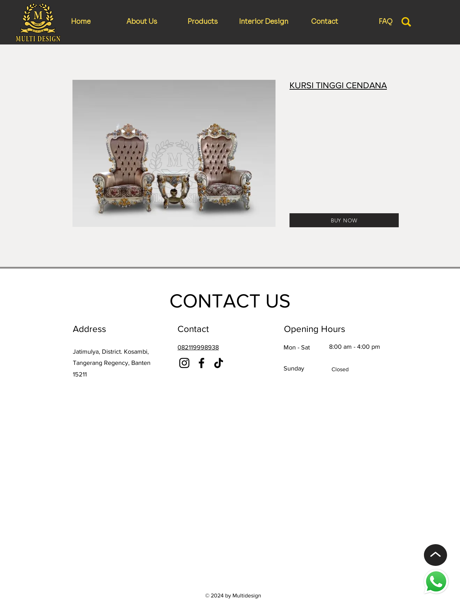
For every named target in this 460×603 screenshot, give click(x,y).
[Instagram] (184, 363)
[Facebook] (201, 363)
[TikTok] (218, 363)
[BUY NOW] (344, 220)
